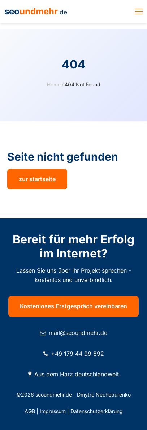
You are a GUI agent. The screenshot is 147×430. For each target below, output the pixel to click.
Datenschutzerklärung (96, 411)
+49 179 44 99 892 (77, 353)
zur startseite (37, 179)
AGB (30, 411)
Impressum (53, 411)
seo (35, 11)
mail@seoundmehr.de (78, 332)
